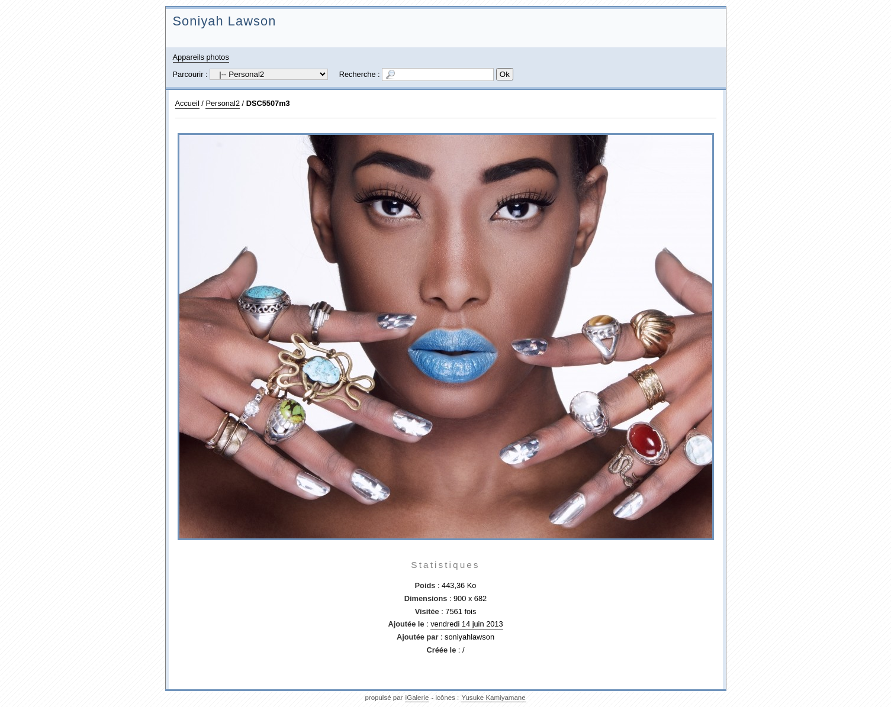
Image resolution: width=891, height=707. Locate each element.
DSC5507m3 (268, 103)
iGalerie (417, 697)
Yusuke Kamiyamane (493, 697)
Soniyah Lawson (224, 21)
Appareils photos (201, 57)
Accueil (187, 103)
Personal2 (222, 103)
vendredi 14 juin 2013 (466, 623)
